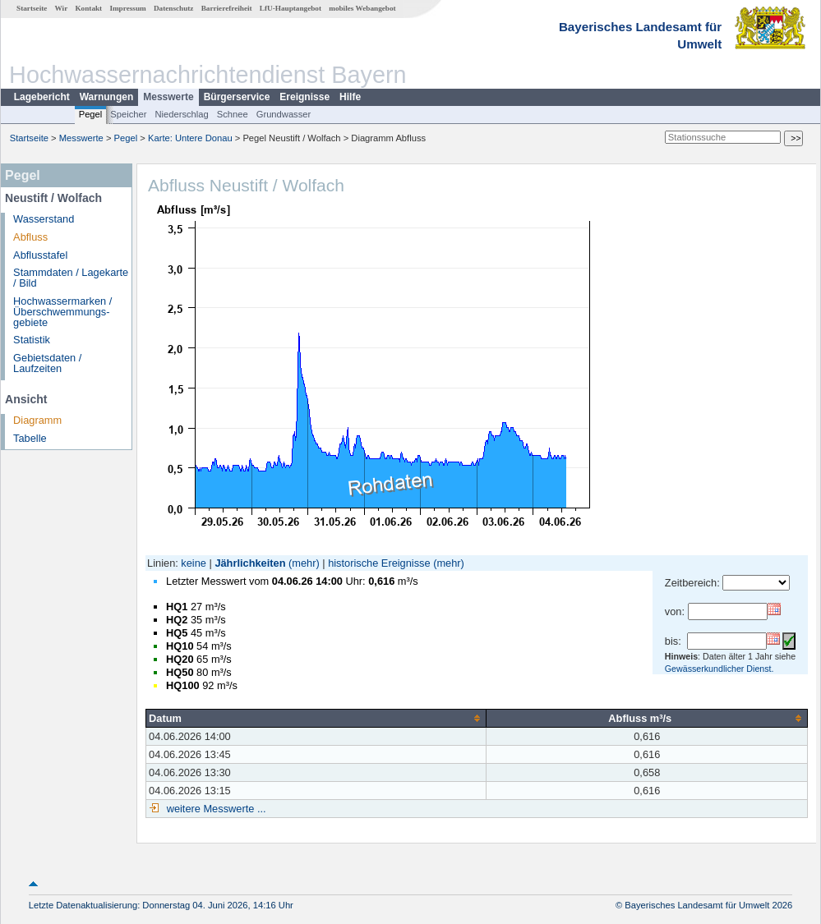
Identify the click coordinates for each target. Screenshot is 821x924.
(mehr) (304, 563)
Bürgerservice (237, 97)
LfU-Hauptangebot (290, 8)
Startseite (31, 8)
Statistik (31, 339)
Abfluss (30, 237)
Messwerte (168, 97)
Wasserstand (43, 219)
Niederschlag (181, 114)
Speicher (128, 114)
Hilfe (350, 97)
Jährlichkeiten (249, 563)
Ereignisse (304, 97)
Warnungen (107, 97)
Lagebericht (42, 97)
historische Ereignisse (379, 563)
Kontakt (88, 8)
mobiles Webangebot (362, 8)
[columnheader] (316, 718)
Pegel (91, 114)
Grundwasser (283, 114)
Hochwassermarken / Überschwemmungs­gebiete (62, 312)
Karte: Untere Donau (190, 138)
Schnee (232, 114)
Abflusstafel (40, 255)
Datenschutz (174, 8)
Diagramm (37, 420)
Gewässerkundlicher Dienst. (719, 668)
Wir (61, 8)
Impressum (127, 8)
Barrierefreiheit (226, 8)
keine (193, 563)
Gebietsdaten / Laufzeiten (47, 363)
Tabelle (30, 438)
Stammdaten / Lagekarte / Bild (70, 277)
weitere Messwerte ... (214, 808)
